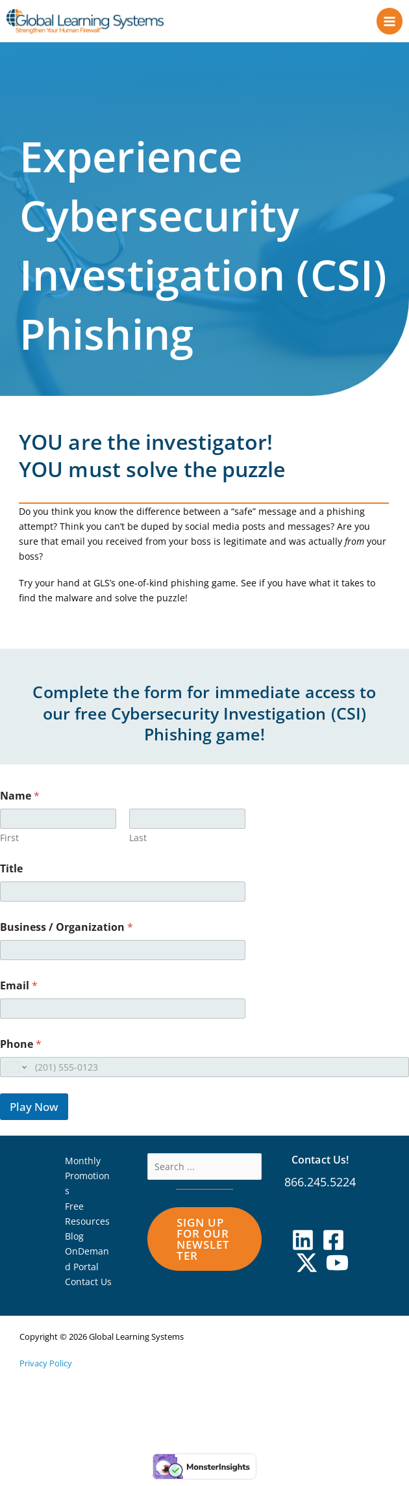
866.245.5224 (320, 1188)
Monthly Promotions (87, 1182)
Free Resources (87, 1220)
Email (19, 992)
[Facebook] (333, 1246)
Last (138, 844)
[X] (306, 1269)
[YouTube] (337, 1269)
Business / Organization (66, 934)
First (9, 844)
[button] (204, 1245)
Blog (74, 1242)
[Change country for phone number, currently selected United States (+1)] (15, 1073)
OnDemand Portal (87, 1265)
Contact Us (88, 1288)
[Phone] (204, 1073)
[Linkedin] (302, 1246)
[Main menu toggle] (390, 24)
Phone (21, 1051)
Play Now (34, 1113)
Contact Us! (320, 1165)
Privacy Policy (45, 1369)
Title (11, 875)
